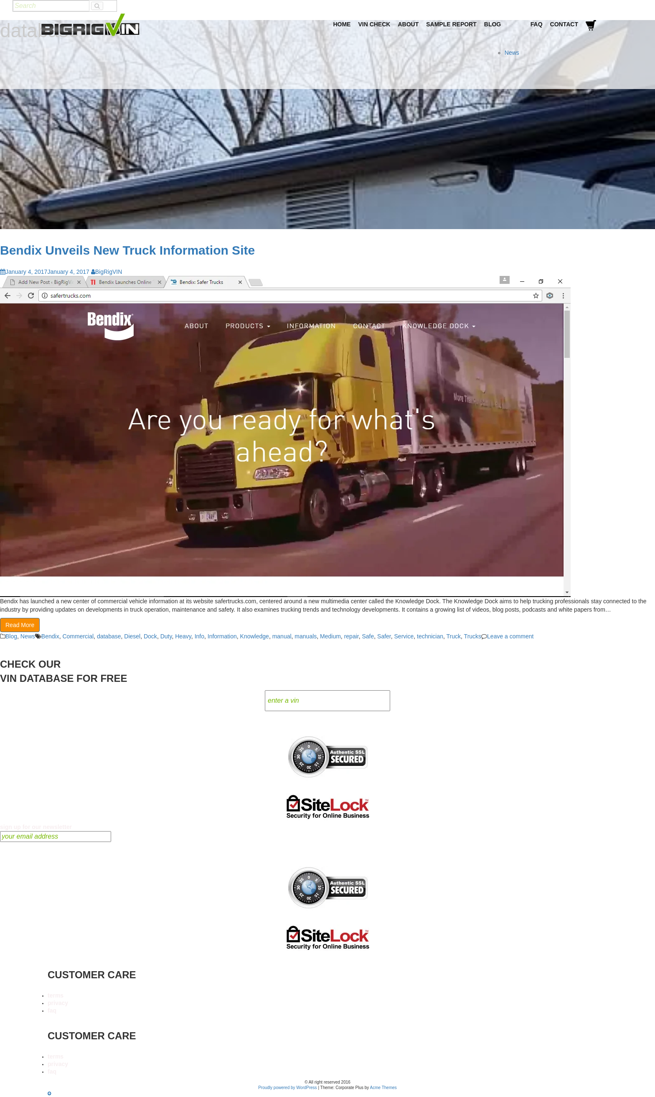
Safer (384, 636)
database (109, 636)
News (512, 52)
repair (351, 636)
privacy (58, 1003)
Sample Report (451, 24)
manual (282, 636)
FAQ (537, 24)
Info (199, 636)
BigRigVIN (106, 271)
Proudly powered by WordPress (287, 1087)
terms (55, 995)
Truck (454, 636)
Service (404, 636)
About (408, 24)
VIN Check (374, 24)
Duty (166, 636)
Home (341, 24)
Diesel (132, 636)
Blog (492, 24)
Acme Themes (383, 1087)
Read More (19, 625)
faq (52, 1010)
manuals (305, 636)
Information (222, 636)
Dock (150, 636)
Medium (330, 636)
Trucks (472, 636)
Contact (564, 24)
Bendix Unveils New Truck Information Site (127, 250)
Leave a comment (510, 636)
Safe (368, 636)
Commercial (78, 636)
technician (430, 636)
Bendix (50, 636)
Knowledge (254, 636)
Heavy (183, 636)
